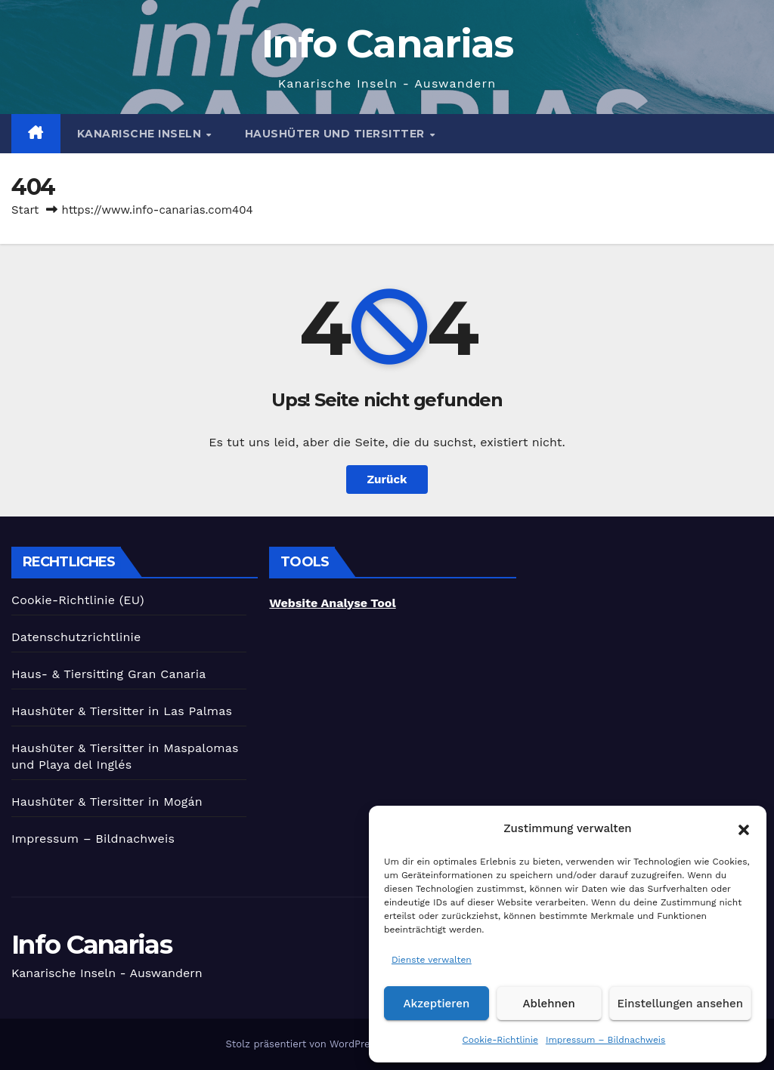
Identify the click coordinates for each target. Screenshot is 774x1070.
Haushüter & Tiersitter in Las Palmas (121, 711)
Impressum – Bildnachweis (606, 1040)
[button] (743, 828)
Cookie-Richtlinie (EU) (77, 600)
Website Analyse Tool (332, 603)
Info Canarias (387, 43)
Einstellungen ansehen (680, 1003)
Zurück (387, 479)
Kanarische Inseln (141, 133)
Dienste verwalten (432, 959)
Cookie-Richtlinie (500, 1040)
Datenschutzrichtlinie (76, 637)
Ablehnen (549, 1003)
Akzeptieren (437, 1003)
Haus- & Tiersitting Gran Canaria (108, 674)
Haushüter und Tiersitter (337, 133)
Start (25, 210)
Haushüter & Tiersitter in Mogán (107, 801)
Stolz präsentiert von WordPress (304, 1044)
